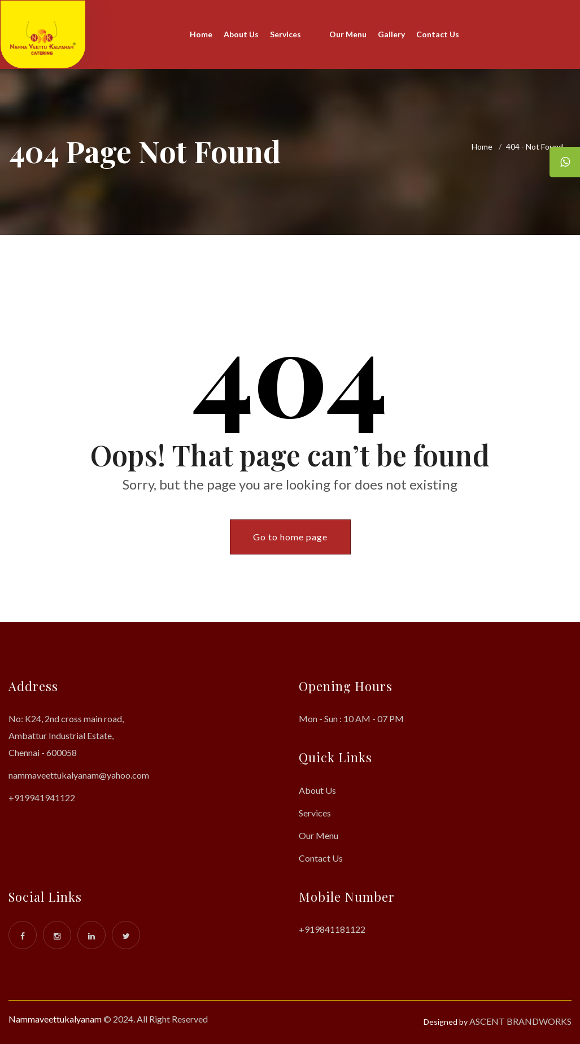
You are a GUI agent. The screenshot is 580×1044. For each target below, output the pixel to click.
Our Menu (348, 34)
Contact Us (437, 34)
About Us (241, 34)
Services (285, 34)
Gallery (391, 34)
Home (201, 34)
